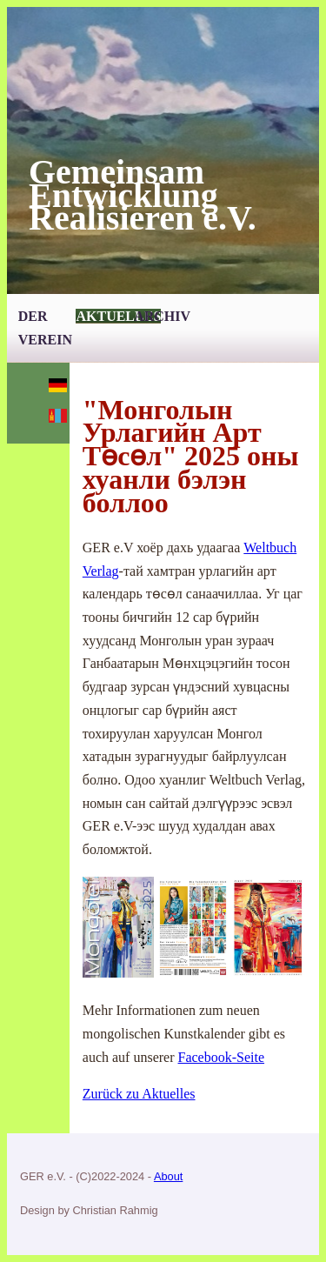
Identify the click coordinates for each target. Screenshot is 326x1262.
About (168, 1176)
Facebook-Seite (221, 1057)
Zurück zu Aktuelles (139, 1093)
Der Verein (45, 328)
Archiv (162, 316)
